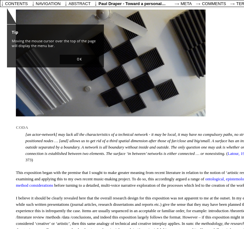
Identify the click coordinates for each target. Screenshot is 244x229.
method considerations (34, 185)
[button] (79, 59)
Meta (186, 3)
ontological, (215, 179)
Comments (214, 3)
